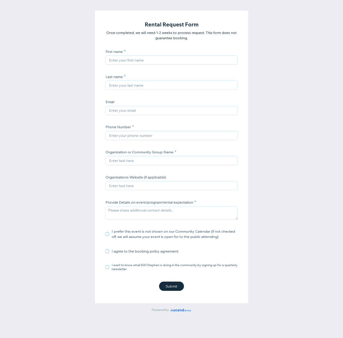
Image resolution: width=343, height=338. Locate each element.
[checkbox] (107, 234)
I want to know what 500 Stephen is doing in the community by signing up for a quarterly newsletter (174, 267)
